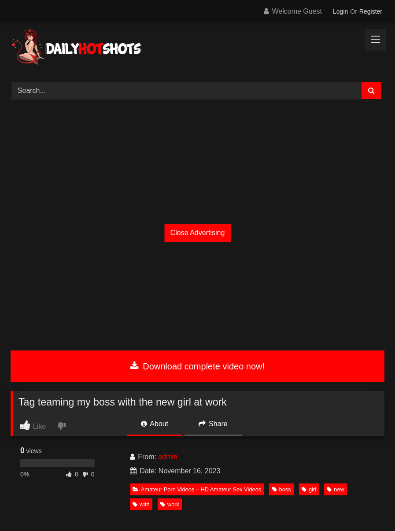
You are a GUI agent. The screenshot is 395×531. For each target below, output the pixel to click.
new (335, 489)
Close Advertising (197, 232)
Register (370, 11)
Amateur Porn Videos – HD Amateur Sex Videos (197, 489)
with (141, 504)
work (169, 504)
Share (213, 424)
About (154, 424)
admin (167, 457)
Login (340, 11)
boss (281, 489)
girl (309, 489)
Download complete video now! (197, 366)
